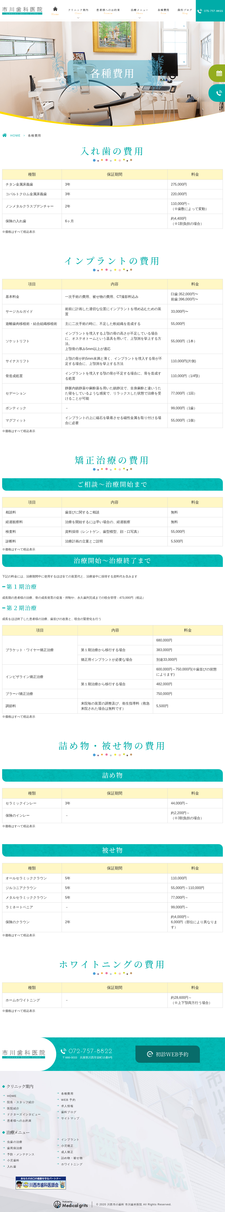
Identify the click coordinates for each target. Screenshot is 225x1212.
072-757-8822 (90, 1051)
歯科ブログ (185, 11)
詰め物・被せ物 (72, 1158)
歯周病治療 (15, 1148)
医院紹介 (13, 1108)
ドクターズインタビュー (24, 1114)
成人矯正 (67, 1152)
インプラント (70, 1139)
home (55, 14)
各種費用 (163, 11)
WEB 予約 (68, 1099)
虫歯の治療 (15, 1141)
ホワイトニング (72, 1164)
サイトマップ (70, 1118)
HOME (15, 135)
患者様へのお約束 (108, 11)
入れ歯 (11, 1166)
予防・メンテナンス (21, 1154)
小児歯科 (13, 1160)
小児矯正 (67, 1145)
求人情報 (67, 1106)
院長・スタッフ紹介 (21, 1102)
